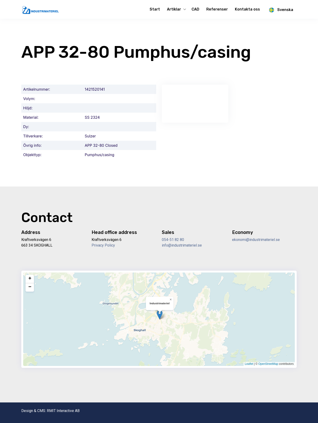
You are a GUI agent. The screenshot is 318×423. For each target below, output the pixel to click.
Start (155, 9)
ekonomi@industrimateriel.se (256, 239)
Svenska (280, 10)
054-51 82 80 (173, 239)
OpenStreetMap (268, 364)
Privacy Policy (103, 245)
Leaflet (249, 364)
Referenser (217, 9)
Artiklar (174, 9)
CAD (195, 9)
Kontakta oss (247, 9)
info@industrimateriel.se (182, 245)
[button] (160, 314)
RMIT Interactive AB (63, 411)
